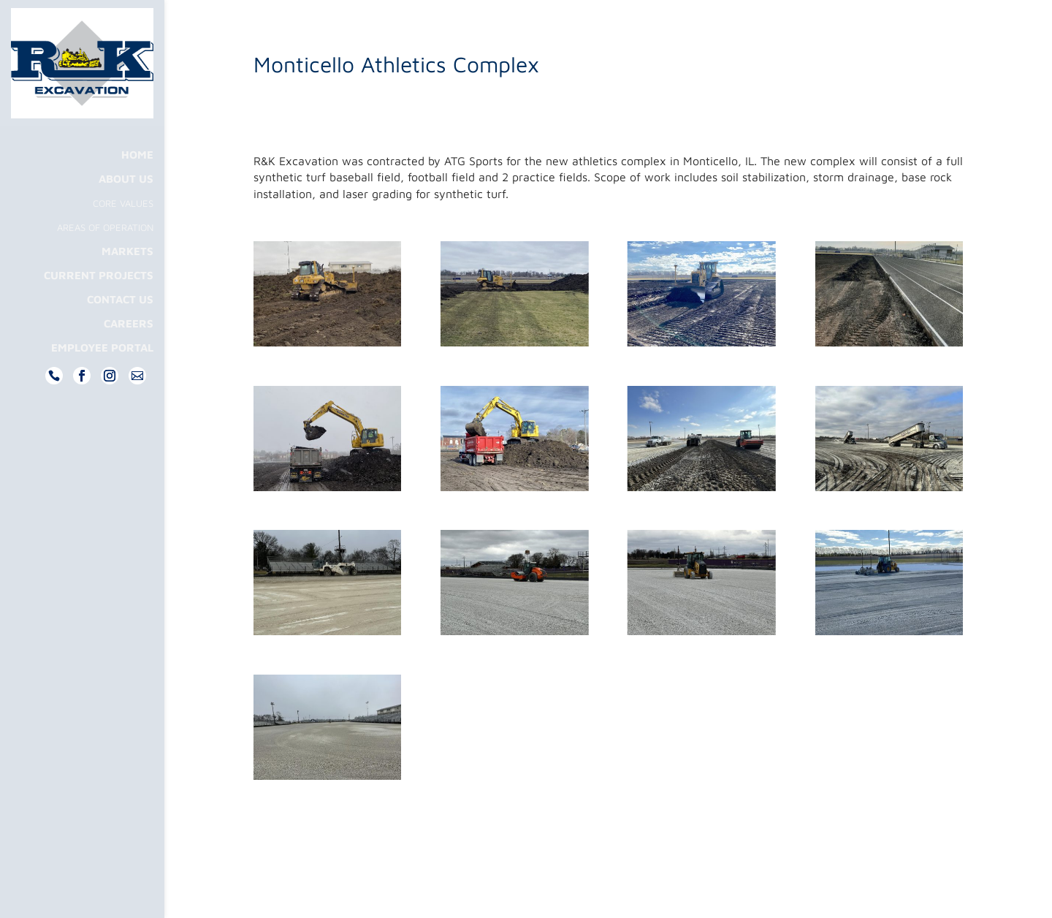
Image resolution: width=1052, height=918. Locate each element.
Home (137, 183)
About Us (126, 207)
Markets (127, 280)
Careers (128, 352)
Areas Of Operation (105, 256)
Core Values (123, 232)
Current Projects (98, 304)
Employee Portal (102, 376)
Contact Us (120, 328)
